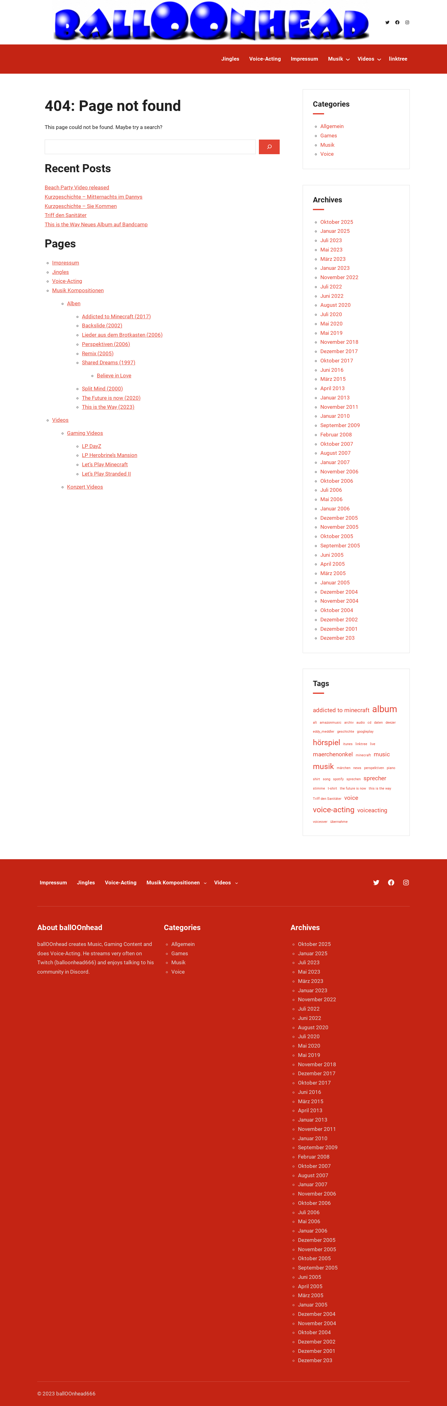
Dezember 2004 (339, 592)
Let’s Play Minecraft (105, 464)
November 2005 (339, 527)
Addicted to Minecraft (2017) (116, 316)
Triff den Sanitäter (66, 215)
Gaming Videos (85, 433)
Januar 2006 (335, 508)
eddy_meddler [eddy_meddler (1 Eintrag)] (323, 732)
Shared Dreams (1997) (108, 362)
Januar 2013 (335, 397)
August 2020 (335, 305)
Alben (73, 303)
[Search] (269, 147)
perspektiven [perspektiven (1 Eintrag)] (374, 768)
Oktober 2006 (336, 481)
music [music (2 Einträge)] (382, 754)
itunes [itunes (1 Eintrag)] (348, 744)
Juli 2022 (331, 287)
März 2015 (333, 379)
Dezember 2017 (339, 351)
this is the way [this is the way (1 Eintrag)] (380, 788)
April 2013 (332, 388)
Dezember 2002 (339, 619)
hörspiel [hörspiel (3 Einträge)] (326, 742)
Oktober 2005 (336, 536)
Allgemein (332, 126)
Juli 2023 (331, 240)
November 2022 (339, 277)
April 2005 (332, 564)
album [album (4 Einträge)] (384, 709)
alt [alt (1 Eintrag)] (315, 723)
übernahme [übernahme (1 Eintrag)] (339, 822)
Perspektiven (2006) (106, 344)
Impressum (65, 263)
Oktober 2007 (336, 444)
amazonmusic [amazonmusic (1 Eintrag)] (330, 723)
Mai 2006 (331, 499)
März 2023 (333, 259)
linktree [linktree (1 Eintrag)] (361, 744)
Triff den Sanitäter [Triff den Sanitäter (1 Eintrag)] (327, 799)
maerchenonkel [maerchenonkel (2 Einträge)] (333, 754)
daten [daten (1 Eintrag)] (378, 723)
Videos (60, 420)
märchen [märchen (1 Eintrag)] (343, 768)
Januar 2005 (335, 582)
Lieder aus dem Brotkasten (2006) (122, 335)
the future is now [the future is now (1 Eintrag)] (353, 788)
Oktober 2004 (336, 610)
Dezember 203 (337, 638)
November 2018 (339, 342)
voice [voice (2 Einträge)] (351, 797)
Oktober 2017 (336, 360)
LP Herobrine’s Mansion (109, 455)
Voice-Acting (67, 281)
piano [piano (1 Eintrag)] (391, 768)
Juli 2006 (331, 490)
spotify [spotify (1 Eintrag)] (338, 779)
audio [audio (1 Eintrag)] (360, 723)
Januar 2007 (335, 462)
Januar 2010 (335, 416)
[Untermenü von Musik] (347, 59)
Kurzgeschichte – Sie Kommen (81, 206)
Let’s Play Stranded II (106, 474)
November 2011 (339, 407)
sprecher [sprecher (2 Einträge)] (374, 778)
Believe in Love (114, 375)
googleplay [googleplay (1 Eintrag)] (365, 732)
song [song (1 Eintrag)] (326, 779)
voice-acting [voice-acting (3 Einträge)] (333, 809)
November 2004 (339, 601)
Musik (327, 145)
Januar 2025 (335, 231)
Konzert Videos (85, 487)
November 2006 (339, 471)
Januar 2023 (335, 268)
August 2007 (335, 453)
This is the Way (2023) (108, 407)
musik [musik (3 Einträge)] (323, 766)
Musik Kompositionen (78, 290)
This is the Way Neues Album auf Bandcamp (96, 224)
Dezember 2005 (339, 518)
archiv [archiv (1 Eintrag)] (349, 723)
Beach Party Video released (77, 187)
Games (328, 135)
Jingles (60, 272)
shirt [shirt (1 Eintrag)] (316, 779)
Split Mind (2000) (102, 388)
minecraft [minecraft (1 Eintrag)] (363, 755)
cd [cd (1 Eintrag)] (369, 723)
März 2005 (333, 573)
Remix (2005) (98, 353)
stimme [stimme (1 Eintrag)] (319, 788)
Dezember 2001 (339, 629)
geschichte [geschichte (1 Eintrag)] (345, 732)
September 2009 (340, 425)
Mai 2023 (331, 250)
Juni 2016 (332, 370)
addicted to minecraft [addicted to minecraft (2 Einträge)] (341, 710)
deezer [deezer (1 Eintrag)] (391, 723)
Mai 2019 (331, 333)
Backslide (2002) (102, 325)
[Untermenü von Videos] (379, 59)
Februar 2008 (336, 434)
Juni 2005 (332, 555)
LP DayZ (91, 446)
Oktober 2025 (336, 222)
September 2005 (340, 545)
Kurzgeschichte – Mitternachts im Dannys (93, 197)
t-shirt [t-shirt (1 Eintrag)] (332, 788)
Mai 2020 (331, 323)
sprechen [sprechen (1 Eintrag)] (353, 779)
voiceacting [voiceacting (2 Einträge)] (372, 810)
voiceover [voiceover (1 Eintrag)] (320, 822)
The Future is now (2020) (111, 398)
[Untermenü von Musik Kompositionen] (205, 882)
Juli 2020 (331, 314)
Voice (327, 154)
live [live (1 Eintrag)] (372, 744)
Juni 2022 (332, 296)
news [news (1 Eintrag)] (357, 768)
